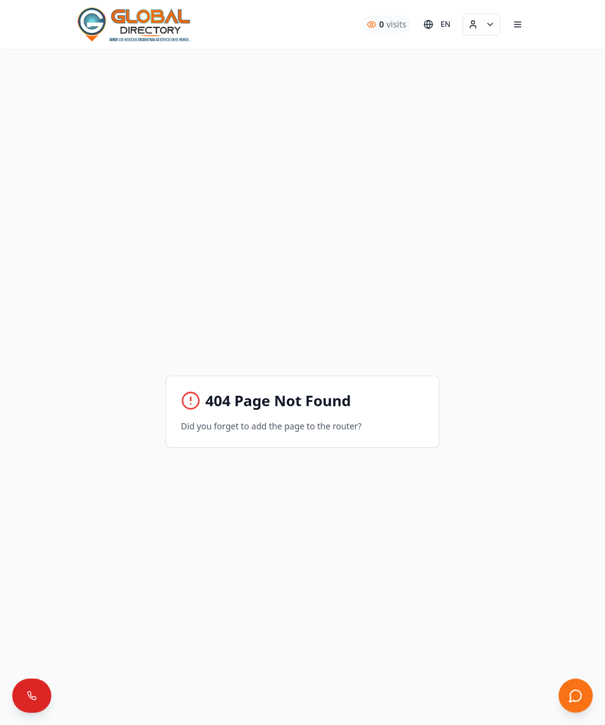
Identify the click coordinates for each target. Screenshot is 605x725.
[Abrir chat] (576, 696)
